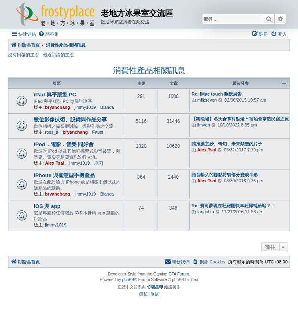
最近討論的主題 (58, 54)
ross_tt (51, 132)
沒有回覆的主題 (23, 54)
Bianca (107, 107)
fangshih (205, 211)
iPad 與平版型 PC (55, 95)
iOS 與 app (47, 206)
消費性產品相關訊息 (149, 70)
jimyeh (203, 124)
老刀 (98, 163)
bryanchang (57, 107)
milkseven (207, 100)
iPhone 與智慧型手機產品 (64, 175)
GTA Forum (178, 274)
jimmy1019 (85, 107)
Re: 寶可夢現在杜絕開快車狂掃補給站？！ (233, 205)
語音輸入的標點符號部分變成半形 (225, 174)
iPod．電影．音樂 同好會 (64, 144)
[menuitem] (48, 34)
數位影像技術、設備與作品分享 (70, 119)
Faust (98, 132)
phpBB (128, 279)
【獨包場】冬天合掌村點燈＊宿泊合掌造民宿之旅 (240, 118)
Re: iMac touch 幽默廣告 (217, 94)
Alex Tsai (54, 163)
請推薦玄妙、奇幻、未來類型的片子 (227, 143)
